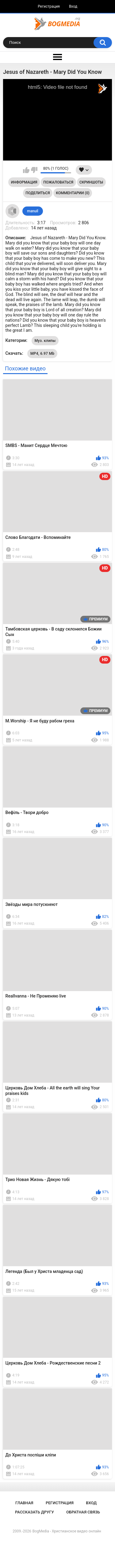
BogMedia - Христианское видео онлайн (67, 1531)
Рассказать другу (34, 1512)
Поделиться (37, 193)
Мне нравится (26, 170)
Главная (24, 1503)
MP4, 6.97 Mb (42, 353)
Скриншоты (91, 182)
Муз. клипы (45, 341)
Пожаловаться (58, 182)
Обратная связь (83, 1512)
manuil (32, 211)
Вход (73, 6)
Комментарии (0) (72, 193)
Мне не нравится (34, 170)
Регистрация (49, 6)
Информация (24, 182)
